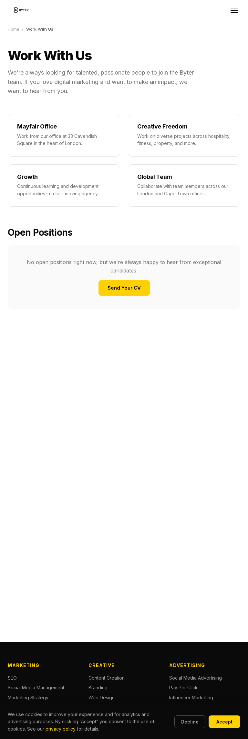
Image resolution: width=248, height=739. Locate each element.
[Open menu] (234, 10)
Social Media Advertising (195, 678)
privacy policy (61, 729)
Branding (98, 687)
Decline (190, 721)
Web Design (101, 697)
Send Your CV (124, 288)
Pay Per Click (183, 687)
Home (13, 29)
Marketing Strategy (28, 697)
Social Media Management (36, 687)
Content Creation (106, 678)
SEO (12, 678)
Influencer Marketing (191, 697)
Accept (224, 721)
